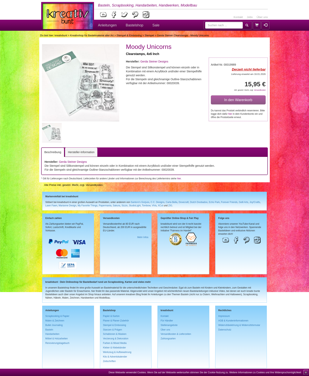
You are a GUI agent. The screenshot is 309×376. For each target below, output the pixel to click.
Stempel (149, 35)
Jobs (250, 17)
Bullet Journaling (54, 325)
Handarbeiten (52, 334)
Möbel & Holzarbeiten (56, 338)
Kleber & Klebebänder (114, 347)
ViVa (154, 205)
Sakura (116, 205)
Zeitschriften (109, 361)
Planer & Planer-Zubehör (116, 320)
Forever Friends (229, 202)
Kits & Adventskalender (115, 356)
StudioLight (135, 205)
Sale (155, 25)
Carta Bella (171, 202)
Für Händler (167, 320)
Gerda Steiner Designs (154, 61)
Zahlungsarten (168, 338)
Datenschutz (224, 329)
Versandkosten (260, 90)
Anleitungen (107, 25)
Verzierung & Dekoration (115, 338)
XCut (160, 205)
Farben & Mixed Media (115, 343)
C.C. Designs (157, 202)
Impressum (224, 316)
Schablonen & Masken (115, 334)
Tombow (146, 205)
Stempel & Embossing (129, 35)
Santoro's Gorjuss (140, 202)
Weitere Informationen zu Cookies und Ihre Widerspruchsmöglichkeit (265, 372)
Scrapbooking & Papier (57, 316)
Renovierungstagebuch (57, 343)
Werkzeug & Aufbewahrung (117, 352)
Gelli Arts (243, 202)
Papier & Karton (111, 316)
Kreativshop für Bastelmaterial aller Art (92, 35)
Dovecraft (184, 202)
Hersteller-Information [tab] (81, 152)
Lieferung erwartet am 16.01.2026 (248, 74)
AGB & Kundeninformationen (233, 320)
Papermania (105, 205)
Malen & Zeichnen (54, 320)
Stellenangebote (169, 325)
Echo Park (214, 202)
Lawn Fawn (51, 205)
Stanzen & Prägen (112, 329)
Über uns (262, 17)
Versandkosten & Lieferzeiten (176, 334)
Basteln (49, 329)
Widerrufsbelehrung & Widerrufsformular (239, 325)
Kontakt (238, 17)
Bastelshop (134, 25)
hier (230, 114)
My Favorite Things (88, 205)
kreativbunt (61, 35)
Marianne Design (67, 205)
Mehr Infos (142, 237)
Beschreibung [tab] (52, 152)
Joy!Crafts (254, 202)
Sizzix (124, 205)
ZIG (170, 205)
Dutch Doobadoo (199, 202)
